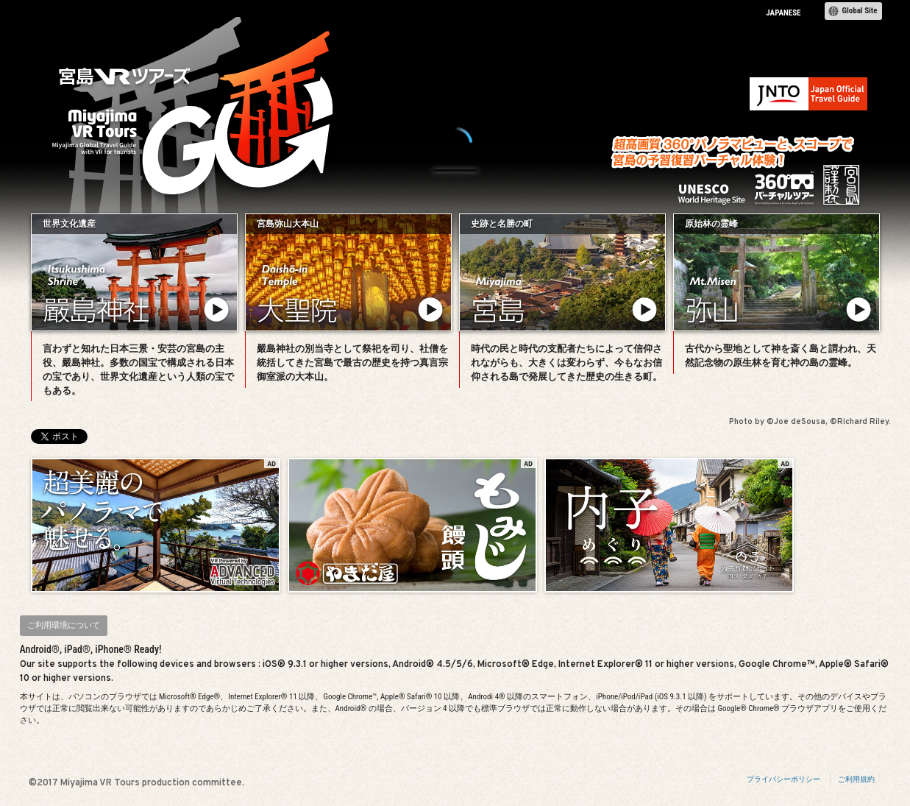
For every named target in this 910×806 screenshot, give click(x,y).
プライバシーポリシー (783, 779)
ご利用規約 (856, 779)
